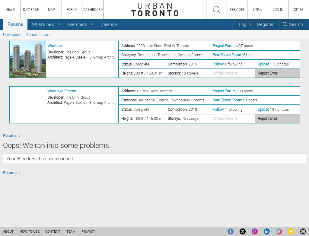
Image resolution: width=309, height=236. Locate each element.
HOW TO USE (29, 231)
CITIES (299, 9)
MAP (51, 9)
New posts (12, 34)
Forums (15, 24)
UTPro (257, 9)
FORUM (71, 9)
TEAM (70, 231)
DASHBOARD (93, 9)
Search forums (39, 34)
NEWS (10, 9)
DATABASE (31, 9)
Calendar (109, 24)
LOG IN (278, 9)
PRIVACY (88, 231)
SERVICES (237, 9)
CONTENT (52, 231)
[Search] (292, 24)
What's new (43, 24)
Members (77, 24)
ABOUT (8, 231)
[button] (59, 24)
